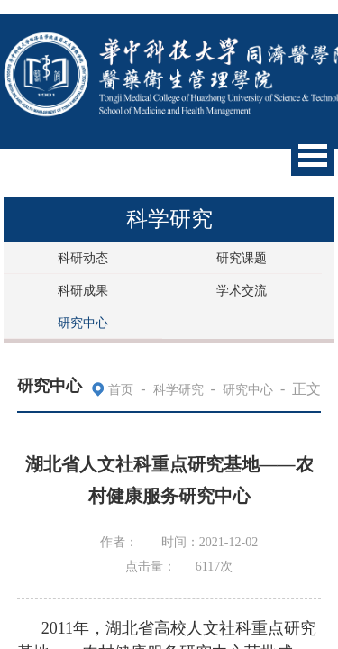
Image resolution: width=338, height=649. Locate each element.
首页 (120, 390)
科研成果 (83, 290)
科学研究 (178, 390)
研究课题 (241, 258)
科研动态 (83, 258)
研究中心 (83, 323)
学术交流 (241, 290)
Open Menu (312, 155)
